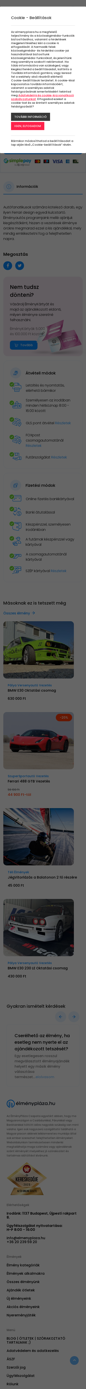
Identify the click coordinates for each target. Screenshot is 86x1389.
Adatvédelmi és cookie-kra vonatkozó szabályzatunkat (42, 97)
